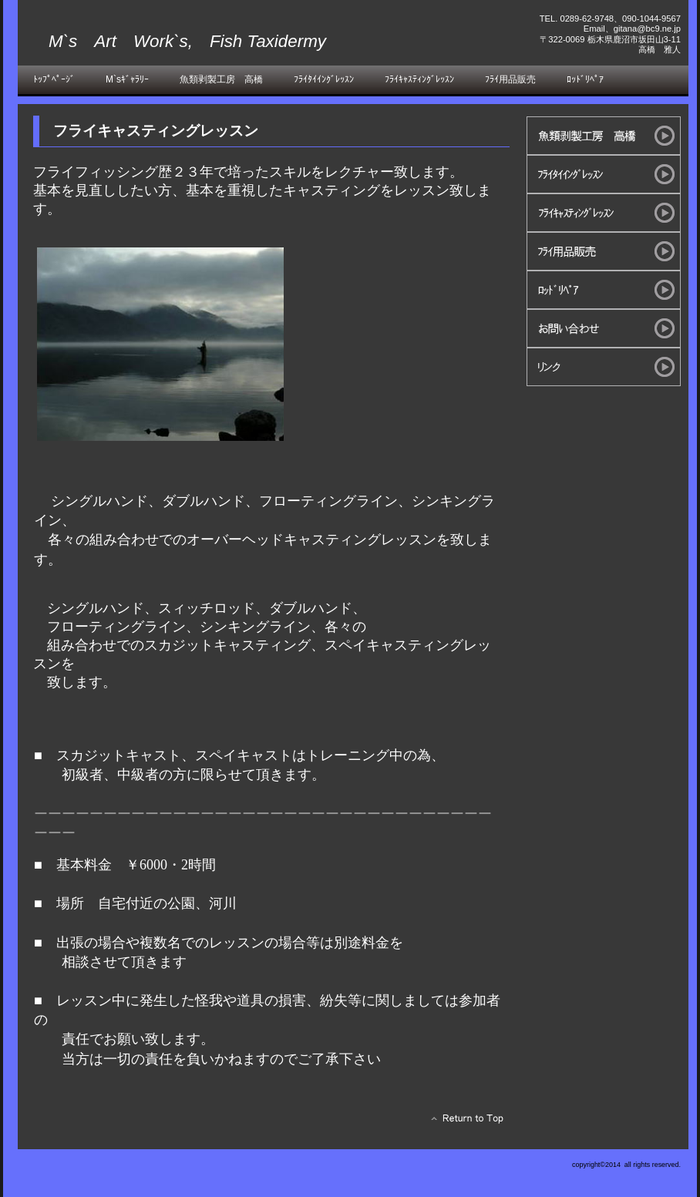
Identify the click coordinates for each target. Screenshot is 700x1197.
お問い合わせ (604, 328)
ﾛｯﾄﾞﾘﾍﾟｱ (604, 290)
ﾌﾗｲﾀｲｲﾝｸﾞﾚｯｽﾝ (604, 174)
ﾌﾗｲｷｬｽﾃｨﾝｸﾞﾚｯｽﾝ (604, 212)
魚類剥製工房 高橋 (604, 135)
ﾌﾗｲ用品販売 (604, 251)
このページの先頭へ (462, 1122)
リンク (604, 367)
